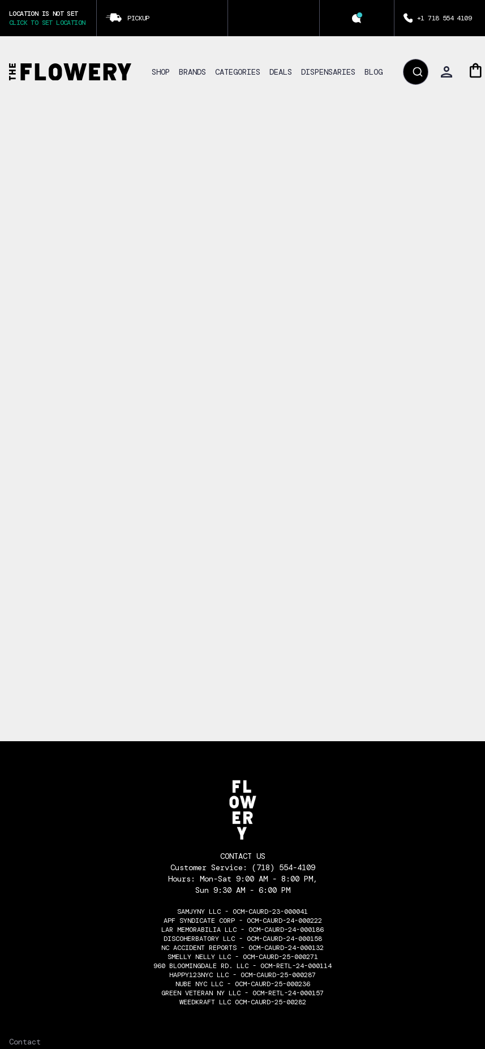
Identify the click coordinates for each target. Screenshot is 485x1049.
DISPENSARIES (328, 72)
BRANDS (192, 72)
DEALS (280, 72)
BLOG (373, 72)
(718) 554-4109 (283, 867)
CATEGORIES (237, 72)
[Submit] (417, 71)
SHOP (161, 72)
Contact (25, 1042)
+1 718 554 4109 (444, 18)
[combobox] (415, 72)
